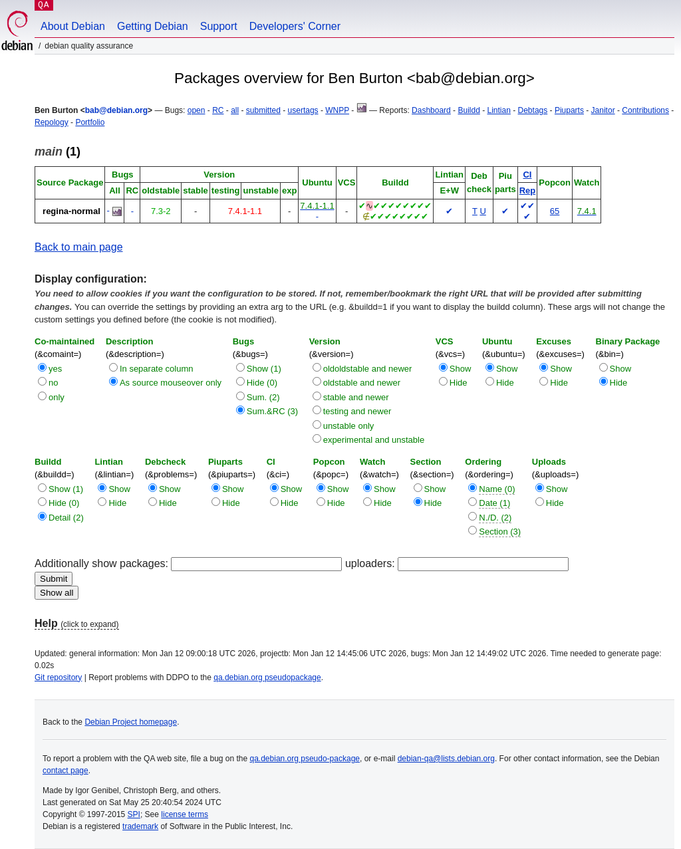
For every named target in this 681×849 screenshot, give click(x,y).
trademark (140, 826)
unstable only (348, 426)
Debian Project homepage (130, 722)
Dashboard (431, 110)
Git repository (58, 677)
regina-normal (71, 211)
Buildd (468, 110)
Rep (527, 190)
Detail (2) (66, 518)
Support (218, 26)
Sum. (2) (263, 397)
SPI (134, 814)
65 (554, 211)
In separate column (157, 369)
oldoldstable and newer (367, 369)
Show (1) (264, 369)
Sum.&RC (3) (272, 411)
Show (461, 369)
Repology (51, 122)
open (196, 110)
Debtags (533, 110)
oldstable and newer (361, 383)
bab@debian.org (116, 110)
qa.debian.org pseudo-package (305, 758)
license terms (184, 814)
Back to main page (79, 247)
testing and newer (357, 411)
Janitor (603, 110)
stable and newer (356, 397)
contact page (65, 770)
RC (217, 110)
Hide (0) (262, 383)
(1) (57, 151)
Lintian (498, 110)
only (57, 397)
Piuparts (569, 110)
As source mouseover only (170, 383)
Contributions (645, 110)
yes (55, 369)
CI (527, 175)
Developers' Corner (294, 26)
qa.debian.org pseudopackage (267, 677)
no (53, 383)
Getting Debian (152, 26)
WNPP (337, 110)
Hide (459, 383)
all (235, 110)
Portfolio (89, 122)
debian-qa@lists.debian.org (446, 758)
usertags (303, 110)
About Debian (73, 26)
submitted (263, 110)
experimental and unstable (374, 440)
